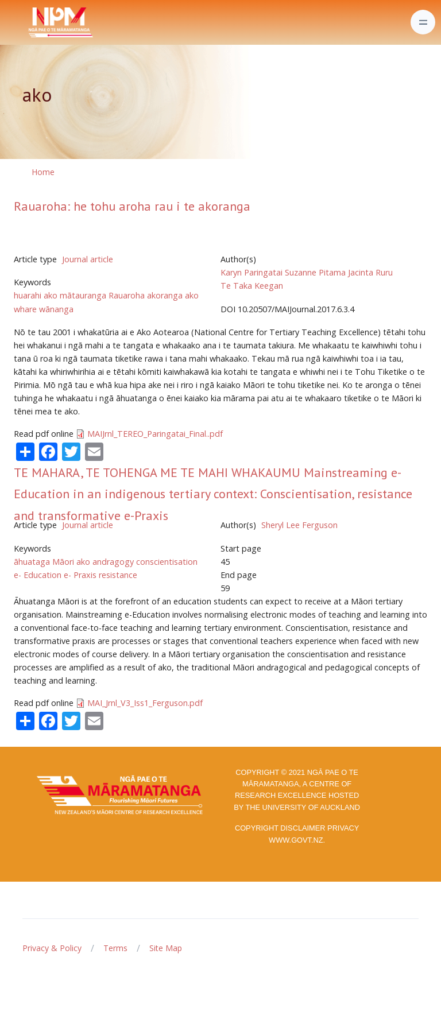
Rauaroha (127, 295)
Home (43, 171)
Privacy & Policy (52, 947)
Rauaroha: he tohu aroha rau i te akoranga (132, 206)
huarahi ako (35, 295)
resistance (118, 574)
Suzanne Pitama (315, 272)
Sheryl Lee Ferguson (299, 524)
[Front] (32, 22)
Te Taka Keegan (251, 285)
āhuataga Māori (44, 561)
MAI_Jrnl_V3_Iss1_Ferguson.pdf (145, 702)
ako (192, 295)
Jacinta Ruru (370, 272)
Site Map (165, 947)
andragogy (113, 561)
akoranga (165, 295)
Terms (115, 947)
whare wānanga (44, 309)
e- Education (37, 574)
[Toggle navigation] (423, 22)
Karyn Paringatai (251, 272)
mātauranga (83, 295)
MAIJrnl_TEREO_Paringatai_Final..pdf (155, 433)
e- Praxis (80, 574)
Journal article (87, 259)
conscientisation (167, 561)
